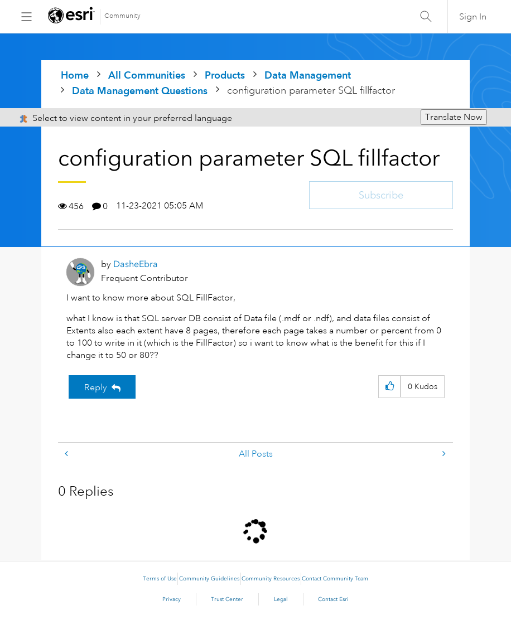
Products (225, 75)
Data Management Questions (140, 90)
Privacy (171, 599)
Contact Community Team (335, 578)
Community (122, 16)
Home (75, 75)
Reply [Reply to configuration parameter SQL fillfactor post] (95, 387)
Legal (281, 599)
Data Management (307, 75)
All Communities (146, 75)
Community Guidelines (209, 578)
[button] (390, 387)
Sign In (472, 16)
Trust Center (227, 599)
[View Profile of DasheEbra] (135, 264)
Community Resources (271, 578)
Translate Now (454, 117)
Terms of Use (160, 578)
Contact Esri (333, 599)
